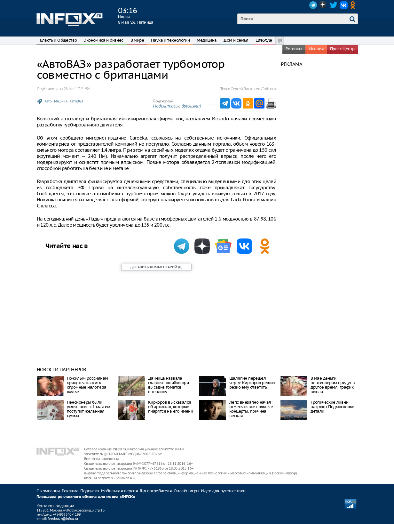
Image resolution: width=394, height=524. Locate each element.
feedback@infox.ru (63, 518)
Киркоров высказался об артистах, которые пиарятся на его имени (170, 406)
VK (344, 5)
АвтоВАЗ (76, 101)
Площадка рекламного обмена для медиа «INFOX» (85, 497)
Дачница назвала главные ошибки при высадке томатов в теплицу (168, 384)
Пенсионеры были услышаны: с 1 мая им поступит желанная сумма (88, 408)
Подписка (89, 490)
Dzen (323, 5)
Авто (48, 101)
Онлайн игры (186, 490)
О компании (48, 490)
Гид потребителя (156, 490)
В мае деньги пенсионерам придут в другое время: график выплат (333, 384)
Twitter (333, 5)
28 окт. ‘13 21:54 (77, 88)
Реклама (70, 490)
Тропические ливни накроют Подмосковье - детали (333, 406)
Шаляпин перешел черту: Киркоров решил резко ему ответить (252, 382)
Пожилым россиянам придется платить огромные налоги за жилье (87, 384)
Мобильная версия (119, 490)
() (156, 267)
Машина (60, 101)
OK (354, 5)
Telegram (313, 5)
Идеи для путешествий (223, 490)
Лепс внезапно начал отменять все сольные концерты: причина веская (251, 408)
